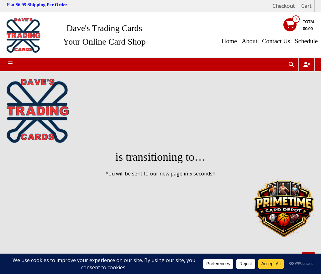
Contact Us (276, 41)
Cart (306, 6)
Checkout (283, 6)
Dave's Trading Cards (104, 28)
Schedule (306, 41)
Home (229, 41)
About (249, 41)
